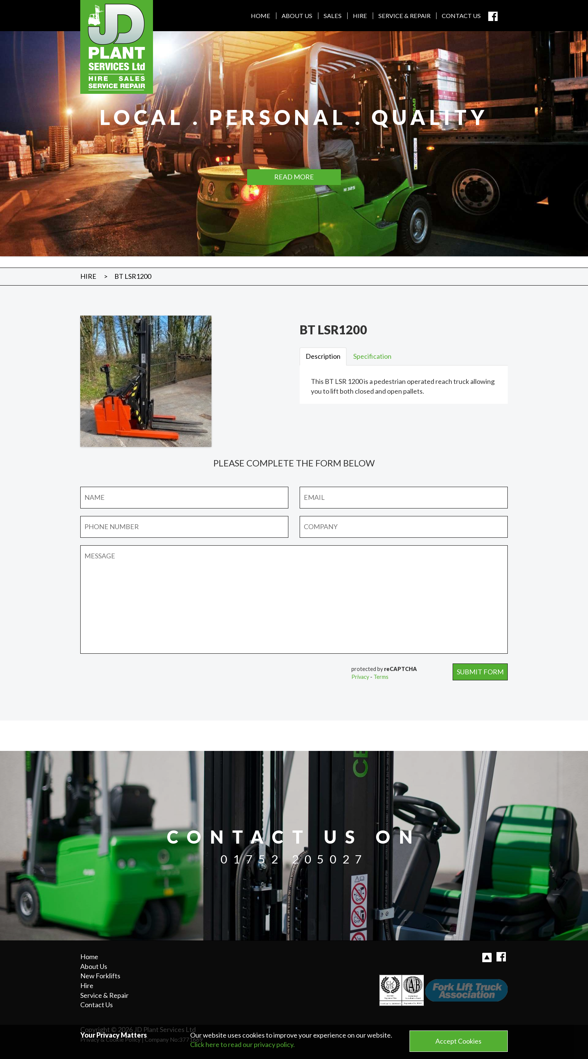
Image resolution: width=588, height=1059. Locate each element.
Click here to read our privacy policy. (242, 1044)
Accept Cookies (458, 1041)
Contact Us (461, 15)
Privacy (360, 677)
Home (260, 15)
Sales (333, 15)
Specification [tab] (372, 356)
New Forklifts (100, 976)
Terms (381, 677)
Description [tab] (323, 356)
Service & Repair (404, 15)
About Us (297, 15)
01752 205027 (294, 859)
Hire (360, 15)
